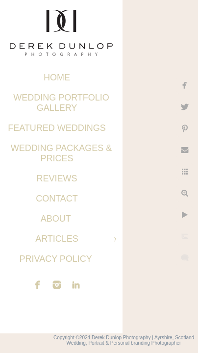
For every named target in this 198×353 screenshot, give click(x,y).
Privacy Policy (56, 259)
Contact (57, 198)
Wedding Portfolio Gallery (61, 103)
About (57, 219)
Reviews (56, 178)
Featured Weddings (57, 128)
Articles (56, 239)
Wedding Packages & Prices (61, 153)
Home (57, 77)
